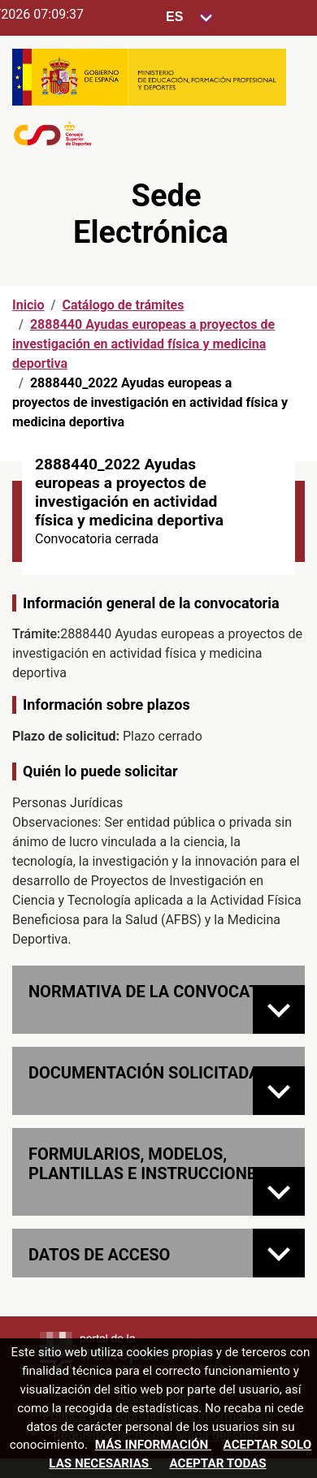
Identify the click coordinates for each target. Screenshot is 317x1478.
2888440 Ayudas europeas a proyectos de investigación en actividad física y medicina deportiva (143, 344)
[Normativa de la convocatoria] (279, 1009)
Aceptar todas (217, 1463)
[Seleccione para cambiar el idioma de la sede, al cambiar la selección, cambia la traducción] (189, 17)
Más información (153, 1444)
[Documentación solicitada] (279, 1090)
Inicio (28, 305)
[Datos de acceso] (279, 1253)
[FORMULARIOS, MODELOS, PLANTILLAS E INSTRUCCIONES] (279, 1191)
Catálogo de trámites (123, 305)
